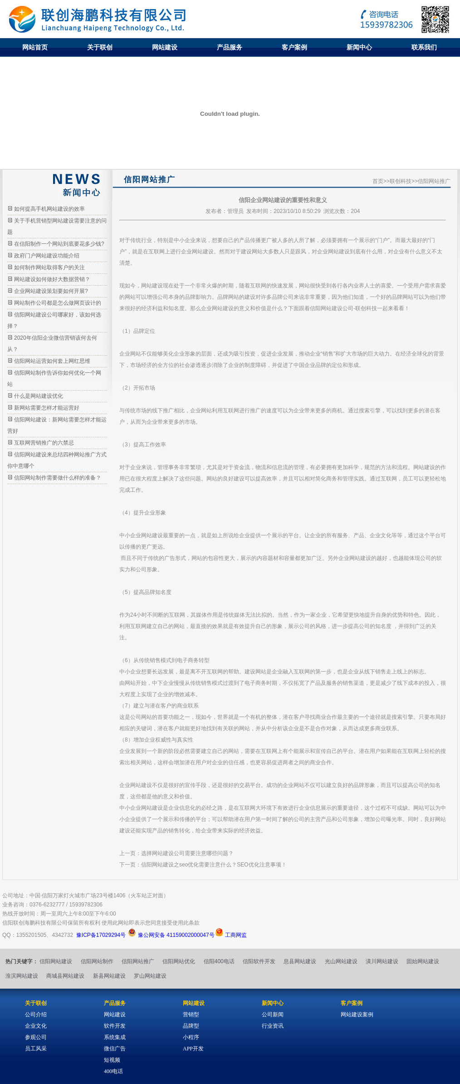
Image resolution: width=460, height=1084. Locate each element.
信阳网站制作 (97, 961)
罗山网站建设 (150, 976)
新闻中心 (359, 47)
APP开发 (193, 1048)
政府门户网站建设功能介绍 (46, 255)
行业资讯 (273, 1026)
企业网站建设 (197, 251)
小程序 (191, 1037)
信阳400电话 (219, 961)
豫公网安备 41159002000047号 (171, 935)
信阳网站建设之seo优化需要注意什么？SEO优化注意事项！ (214, 864)
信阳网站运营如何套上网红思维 (52, 361)
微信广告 (115, 1048)
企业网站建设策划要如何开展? (51, 291)
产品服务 (229, 47)
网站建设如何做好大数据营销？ (52, 279)
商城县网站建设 (65, 976)
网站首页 (35, 47)
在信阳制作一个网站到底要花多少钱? (59, 244)
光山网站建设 (341, 961)
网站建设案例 (357, 1014)
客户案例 (294, 47)
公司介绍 (36, 1014)
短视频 (112, 1060)
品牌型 (191, 1026)
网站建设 (164, 47)
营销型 (191, 1014)
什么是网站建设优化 (38, 396)
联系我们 (424, 47)
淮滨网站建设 (21, 976)
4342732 (62, 935)
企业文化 (36, 1026)
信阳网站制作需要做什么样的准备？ (57, 478)
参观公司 (36, 1037)
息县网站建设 (300, 961)
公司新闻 (273, 1014)
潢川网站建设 (382, 961)
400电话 (113, 1071)
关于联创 (100, 47)
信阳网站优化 (178, 961)
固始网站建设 (422, 961)
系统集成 (115, 1037)
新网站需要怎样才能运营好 (46, 408)
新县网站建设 (109, 976)
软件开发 (115, 1026)
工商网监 (231, 935)
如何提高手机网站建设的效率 (49, 209)
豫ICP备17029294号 (101, 935)
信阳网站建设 (55, 961)
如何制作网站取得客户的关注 (49, 267)
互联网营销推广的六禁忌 (44, 443)
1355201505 (31, 935)
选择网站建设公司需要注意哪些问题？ (187, 853)
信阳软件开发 (259, 961)
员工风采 (36, 1048)
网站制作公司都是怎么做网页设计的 (57, 303)
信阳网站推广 (138, 961)
